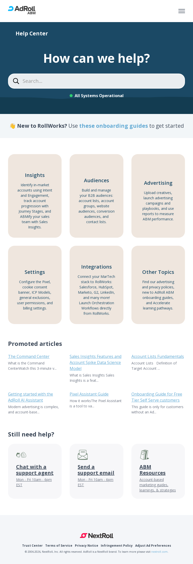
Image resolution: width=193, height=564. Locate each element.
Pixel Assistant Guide (89, 394)
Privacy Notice (86, 545)
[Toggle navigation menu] (181, 11)
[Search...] (96, 81)
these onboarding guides (114, 125)
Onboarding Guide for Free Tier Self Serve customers (156, 397)
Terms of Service (58, 545)
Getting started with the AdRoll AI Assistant (30, 397)
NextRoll (96, 535)
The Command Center (29, 356)
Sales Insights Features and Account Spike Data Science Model (95, 362)
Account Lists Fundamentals (157, 356)
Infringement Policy (117, 545)
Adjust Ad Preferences (153, 545)
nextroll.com (159, 551)
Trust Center (32, 545)
